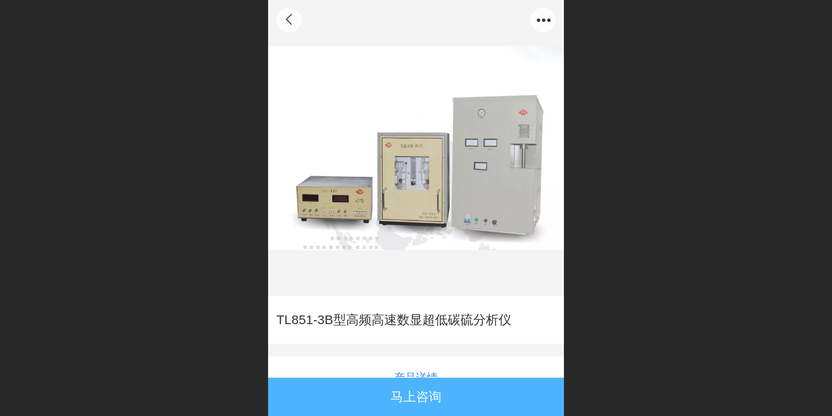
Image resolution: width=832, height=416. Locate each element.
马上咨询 (416, 396)
